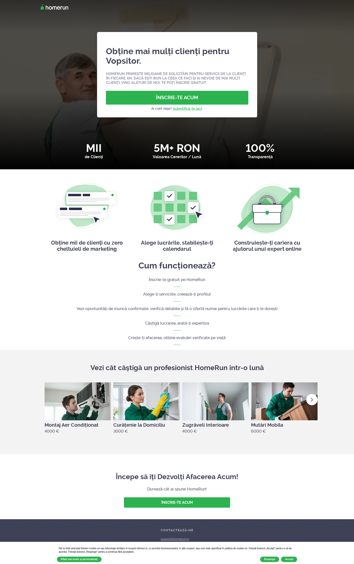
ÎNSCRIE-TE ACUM (177, 97)
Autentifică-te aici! (187, 108)
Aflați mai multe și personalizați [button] (79, 559)
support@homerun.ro (175, 539)
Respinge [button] (269, 559)
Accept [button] (289, 559)
